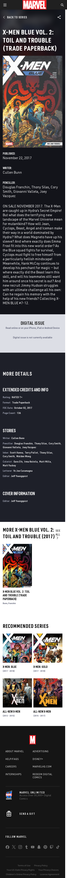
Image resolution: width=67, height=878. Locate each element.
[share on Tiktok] (58, 848)
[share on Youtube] (33, 848)
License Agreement (49, 874)
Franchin (12, 603)
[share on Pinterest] (45, 848)
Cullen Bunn (12, 172)
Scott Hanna (16, 452)
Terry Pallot (31, 452)
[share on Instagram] (20, 848)
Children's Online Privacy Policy (21, 874)
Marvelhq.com (42, 766)
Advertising (41, 751)
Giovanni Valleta (25, 191)
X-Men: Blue (10, 667)
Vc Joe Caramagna (22, 470)
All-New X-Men (11, 711)
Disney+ (38, 759)
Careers (11, 766)
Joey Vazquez (29, 447)
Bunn (5, 603)
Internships (14, 774)
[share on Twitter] (14, 848)
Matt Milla (45, 461)
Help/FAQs (12, 759)
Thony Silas (40, 187)
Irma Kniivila (31, 461)
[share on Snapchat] (39, 848)
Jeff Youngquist (19, 476)
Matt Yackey (9, 465)
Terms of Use (24, 865)
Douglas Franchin (16, 187)
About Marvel (15, 751)
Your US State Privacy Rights (21, 869)
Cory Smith (55, 443)
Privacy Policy (41, 865)
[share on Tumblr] (26, 848)
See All (58, 534)
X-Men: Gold (40, 667)
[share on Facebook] (7, 848)
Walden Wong (23, 456)
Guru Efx (18, 461)
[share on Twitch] (51, 848)
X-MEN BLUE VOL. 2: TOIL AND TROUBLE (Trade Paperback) (16, 595)
